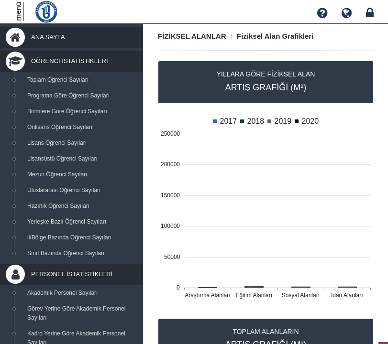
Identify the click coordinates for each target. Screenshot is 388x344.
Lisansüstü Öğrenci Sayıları (62, 158)
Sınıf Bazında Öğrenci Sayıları (65, 253)
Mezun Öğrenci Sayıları (57, 174)
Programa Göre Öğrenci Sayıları (68, 95)
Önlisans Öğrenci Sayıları (59, 127)
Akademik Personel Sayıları (62, 293)
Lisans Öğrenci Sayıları (57, 143)
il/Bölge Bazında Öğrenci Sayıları (69, 237)
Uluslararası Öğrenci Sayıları (63, 190)
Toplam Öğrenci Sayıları (58, 79)
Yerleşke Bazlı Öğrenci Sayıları (66, 221)
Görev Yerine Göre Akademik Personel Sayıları (76, 313)
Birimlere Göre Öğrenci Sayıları (67, 111)
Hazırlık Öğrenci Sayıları (58, 206)
